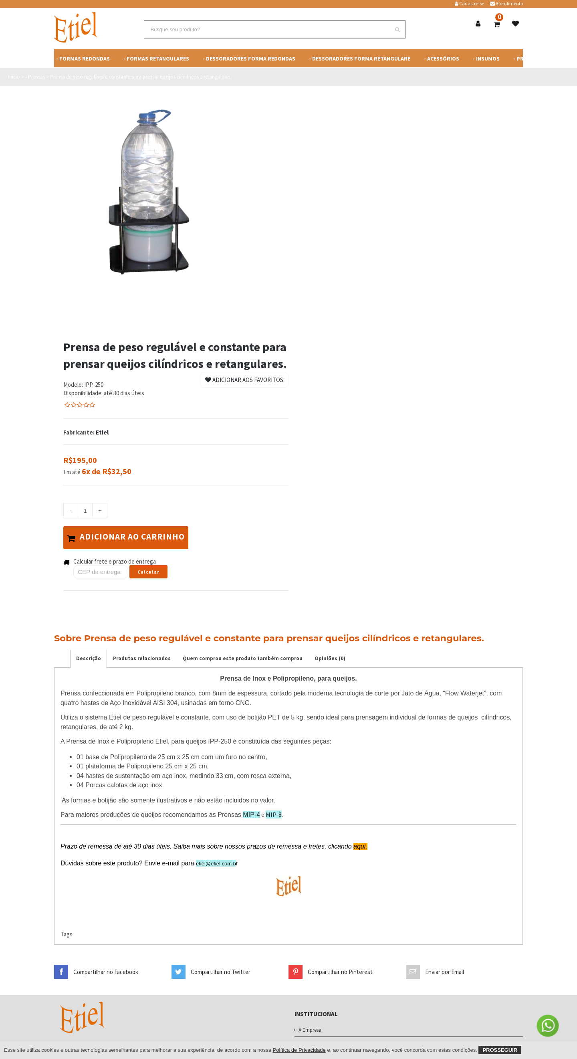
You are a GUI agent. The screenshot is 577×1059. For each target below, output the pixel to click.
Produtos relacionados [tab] (142, 656)
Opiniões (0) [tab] (330, 656)
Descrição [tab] (88, 656)
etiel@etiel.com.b (216, 862)
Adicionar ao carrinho (129, 536)
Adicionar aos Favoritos (244, 380)
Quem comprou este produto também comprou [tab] (243, 656)
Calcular (148, 570)
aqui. (360, 844)
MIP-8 (274, 812)
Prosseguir (499, 1050)
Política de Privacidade (299, 1050)
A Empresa (310, 1028)
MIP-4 (251, 812)
